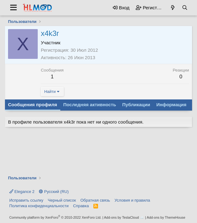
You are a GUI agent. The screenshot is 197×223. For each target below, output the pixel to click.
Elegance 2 (22, 191)
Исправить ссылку (26, 200)
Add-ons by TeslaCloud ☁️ (124, 217)
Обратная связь (95, 200)
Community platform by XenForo (55, 217)
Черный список (62, 200)
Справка (81, 205)
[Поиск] (185, 7)
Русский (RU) (54, 191)
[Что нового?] (173, 7)
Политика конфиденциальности (39, 205)
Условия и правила (132, 200)
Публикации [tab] (136, 104)
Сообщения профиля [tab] (32, 104)
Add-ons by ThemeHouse (166, 217)
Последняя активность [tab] (89, 104)
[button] (13, 7)
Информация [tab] (171, 104)
